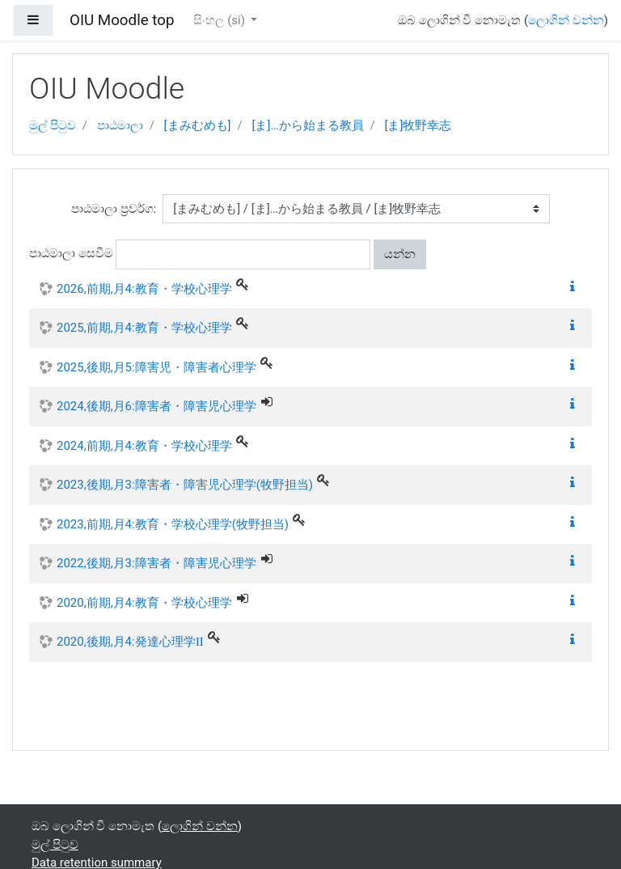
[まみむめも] (197, 125)
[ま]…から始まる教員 (308, 125)
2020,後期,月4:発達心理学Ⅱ (130, 641)
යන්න (400, 254)
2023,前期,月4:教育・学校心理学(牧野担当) (173, 524)
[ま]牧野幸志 (417, 125)
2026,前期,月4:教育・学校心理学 (144, 289)
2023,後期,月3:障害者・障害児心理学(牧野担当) (185, 484)
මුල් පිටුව (52, 125)
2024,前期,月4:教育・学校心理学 (144, 446)
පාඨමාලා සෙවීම (71, 253)
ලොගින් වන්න (566, 20)
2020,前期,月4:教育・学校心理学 (144, 603)
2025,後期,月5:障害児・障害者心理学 (156, 367)
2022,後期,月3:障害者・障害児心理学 (156, 563)
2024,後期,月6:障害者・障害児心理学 (156, 406)
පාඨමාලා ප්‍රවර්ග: (113, 208)
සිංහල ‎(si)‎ (220, 20)
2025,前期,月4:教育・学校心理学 (144, 327)
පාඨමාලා (120, 125)
